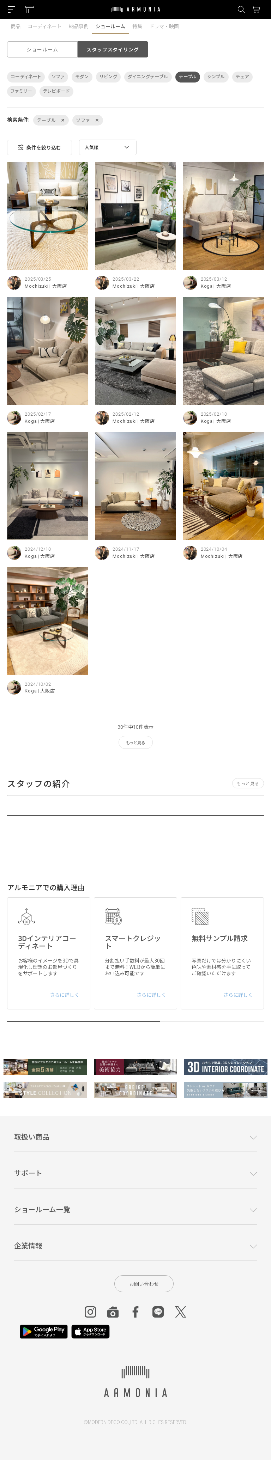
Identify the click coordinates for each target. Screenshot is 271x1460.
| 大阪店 (58, 286)
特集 (137, 26)
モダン (82, 76)
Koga (207, 286)
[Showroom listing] (29, 9)
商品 (15, 26)
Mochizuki (37, 286)
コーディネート (45, 26)
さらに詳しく (64, 994)
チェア (242, 76)
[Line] (158, 1312)
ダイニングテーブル (148, 76)
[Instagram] (90, 1312)
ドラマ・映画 (164, 26)
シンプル (216, 76)
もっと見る (135, 742)
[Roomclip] (113, 1312)
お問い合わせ (144, 1283)
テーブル (188, 76)
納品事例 (79, 26)
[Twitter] (180, 1312)
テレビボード (56, 91)
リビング (109, 76)
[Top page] (135, 13)
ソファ (58, 76)
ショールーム (110, 26)
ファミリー (21, 91)
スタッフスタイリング (112, 49)
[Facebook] (135, 1312)
